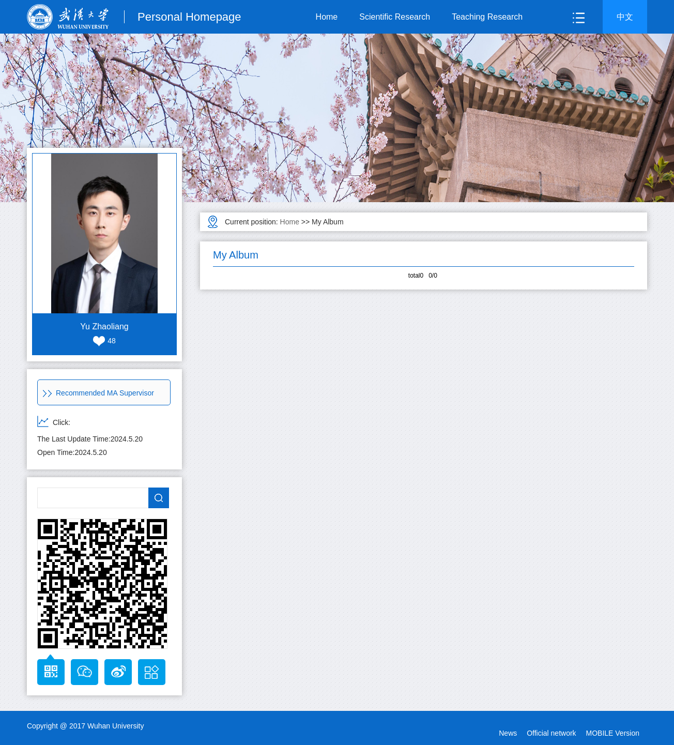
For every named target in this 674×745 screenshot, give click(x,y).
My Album (327, 222)
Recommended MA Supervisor (98, 393)
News (508, 733)
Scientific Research (394, 16)
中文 (625, 16)
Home (327, 16)
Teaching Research (487, 16)
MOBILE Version (613, 733)
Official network (551, 733)
